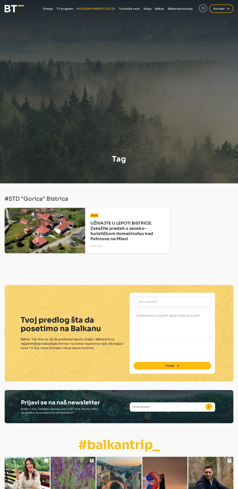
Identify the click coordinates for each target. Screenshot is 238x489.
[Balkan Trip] (14, 8)
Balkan (159, 9)
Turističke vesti (129, 9)
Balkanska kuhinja (180, 9)
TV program (64, 9)
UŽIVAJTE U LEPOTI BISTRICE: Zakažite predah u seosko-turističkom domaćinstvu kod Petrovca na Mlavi (121, 231)
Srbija (147, 9)
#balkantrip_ (119, 445)
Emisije (48, 9)
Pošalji (172, 366)
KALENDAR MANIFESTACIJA (96, 9)
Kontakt (221, 9)
